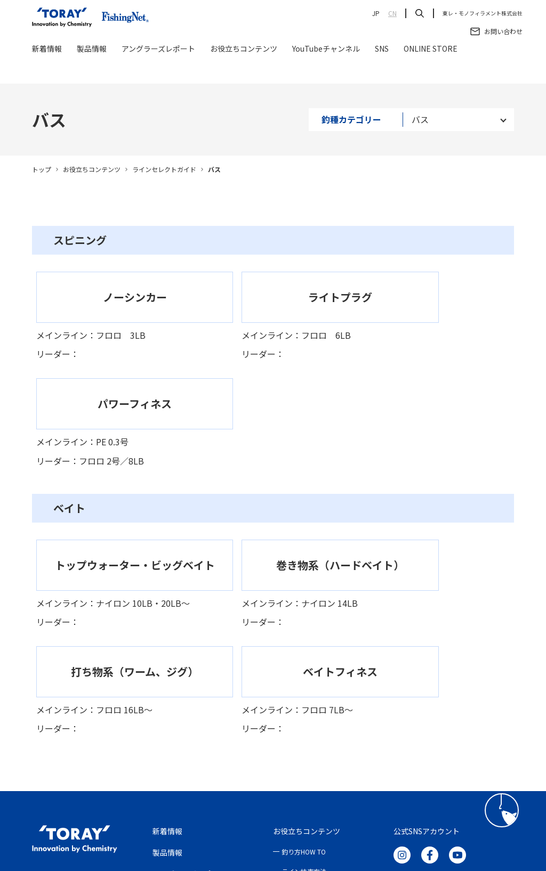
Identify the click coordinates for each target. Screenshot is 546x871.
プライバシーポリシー (237, 798)
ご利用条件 (174, 798)
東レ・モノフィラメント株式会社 (483, 13)
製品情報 (92, 70)
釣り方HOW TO (304, 652)
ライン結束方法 (304, 672)
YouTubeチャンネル (326, 70)
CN (392, 13)
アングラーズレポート (158, 70)
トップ (41, 169)
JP (376, 13)
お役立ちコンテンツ (243, 70)
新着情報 (47, 70)
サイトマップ (369, 798)
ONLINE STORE (430, 70)
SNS (382, 70)
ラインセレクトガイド (164, 169)
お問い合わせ (174, 695)
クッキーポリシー (309, 798)
